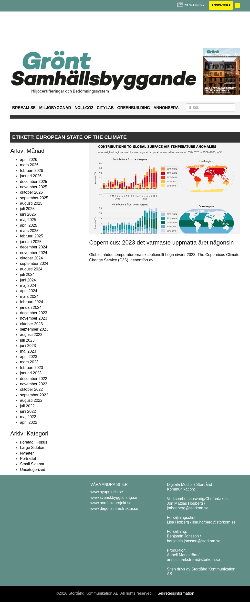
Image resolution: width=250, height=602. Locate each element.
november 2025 (33, 187)
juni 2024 (28, 280)
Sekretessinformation (175, 593)
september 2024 (34, 263)
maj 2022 (28, 417)
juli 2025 (27, 209)
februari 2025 (31, 236)
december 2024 (33, 247)
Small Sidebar (32, 464)
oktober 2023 (31, 324)
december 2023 (33, 313)
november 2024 (33, 253)
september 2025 (34, 198)
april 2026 (28, 159)
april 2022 (28, 422)
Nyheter (27, 453)
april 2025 (28, 225)
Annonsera (220, 5)
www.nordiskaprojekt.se (110, 503)
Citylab (105, 108)
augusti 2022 (31, 400)
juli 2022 (27, 406)
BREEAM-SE (24, 108)
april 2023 (28, 357)
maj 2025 (28, 220)
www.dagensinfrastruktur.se (114, 508)
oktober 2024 (31, 258)
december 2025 (33, 181)
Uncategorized (32, 470)
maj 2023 (28, 351)
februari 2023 (31, 368)
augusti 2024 (31, 269)
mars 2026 (29, 165)
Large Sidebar (32, 448)
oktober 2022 (31, 389)
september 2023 (34, 329)
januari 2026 (31, 176)
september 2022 (34, 395)
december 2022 (33, 379)
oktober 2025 (31, 192)
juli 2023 (27, 340)
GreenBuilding (133, 108)
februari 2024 (31, 302)
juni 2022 (28, 411)
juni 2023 (28, 346)
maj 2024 (28, 285)
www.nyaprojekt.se (106, 492)
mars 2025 (29, 231)
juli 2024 (27, 274)
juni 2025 (28, 214)
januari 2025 (31, 242)
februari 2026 (31, 170)
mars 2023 (29, 362)
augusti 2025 (31, 203)
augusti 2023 (31, 335)
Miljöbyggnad (55, 108)
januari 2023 (31, 373)
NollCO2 (84, 108)
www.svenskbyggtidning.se (113, 497)
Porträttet (28, 459)
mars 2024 (29, 296)
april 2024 (28, 291)
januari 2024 (31, 307)
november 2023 (33, 318)
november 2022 (33, 384)
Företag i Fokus (33, 442)
